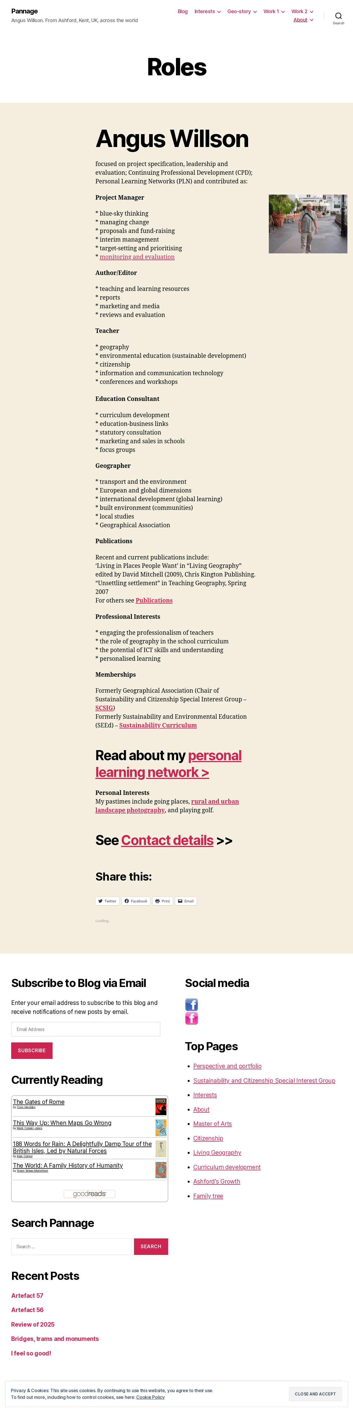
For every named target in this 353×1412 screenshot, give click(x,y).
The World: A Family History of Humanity (68, 1165)
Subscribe (32, 1050)
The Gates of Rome (38, 1101)
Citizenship (208, 1138)
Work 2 (299, 11)
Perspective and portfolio (227, 1066)
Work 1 (271, 11)
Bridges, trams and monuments (55, 1338)
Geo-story (239, 11)
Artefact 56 (27, 1309)
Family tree (208, 1195)
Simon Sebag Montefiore (32, 1170)
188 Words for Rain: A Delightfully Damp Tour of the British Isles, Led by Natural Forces (82, 1147)
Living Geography (217, 1152)
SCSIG (104, 708)
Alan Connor (24, 1156)
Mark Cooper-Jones (29, 1128)
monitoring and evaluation (137, 257)
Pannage (24, 11)
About (300, 20)
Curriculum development (227, 1167)
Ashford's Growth (216, 1181)
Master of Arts (212, 1123)
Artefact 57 (27, 1295)
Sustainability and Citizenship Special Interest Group (264, 1080)
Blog (183, 11)
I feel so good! (31, 1353)
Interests (205, 11)
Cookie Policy (150, 1397)
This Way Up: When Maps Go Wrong (62, 1122)
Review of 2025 (33, 1324)
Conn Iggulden (26, 1107)
